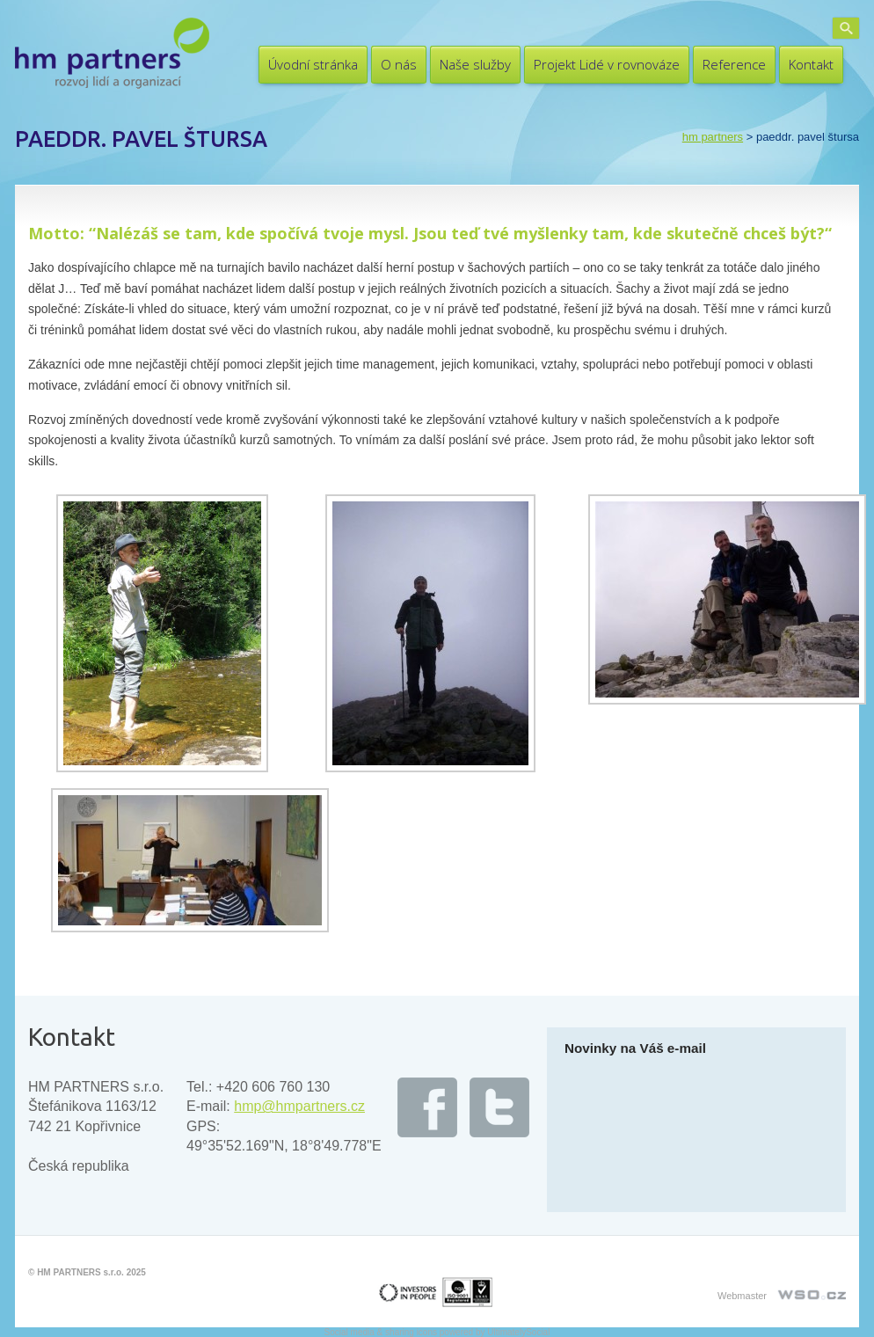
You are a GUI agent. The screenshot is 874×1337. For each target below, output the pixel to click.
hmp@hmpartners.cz (299, 1106)
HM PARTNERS (712, 136)
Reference (734, 64)
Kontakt (811, 64)
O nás (399, 64)
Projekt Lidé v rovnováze (607, 64)
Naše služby (475, 64)
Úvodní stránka (313, 64)
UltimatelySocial (518, 1332)
